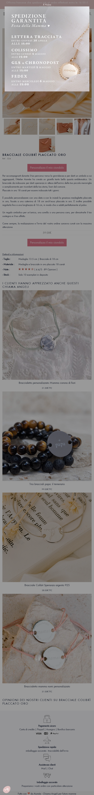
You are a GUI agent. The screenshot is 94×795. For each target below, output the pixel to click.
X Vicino (47, 4)
